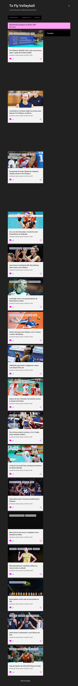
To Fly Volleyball (22, 5)
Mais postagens (25, 681)
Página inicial (13, 17)
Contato (37, 17)
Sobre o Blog (26, 17)
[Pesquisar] (69, 6)
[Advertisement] (25, 76)
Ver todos (12, 27)
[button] (40, 59)
